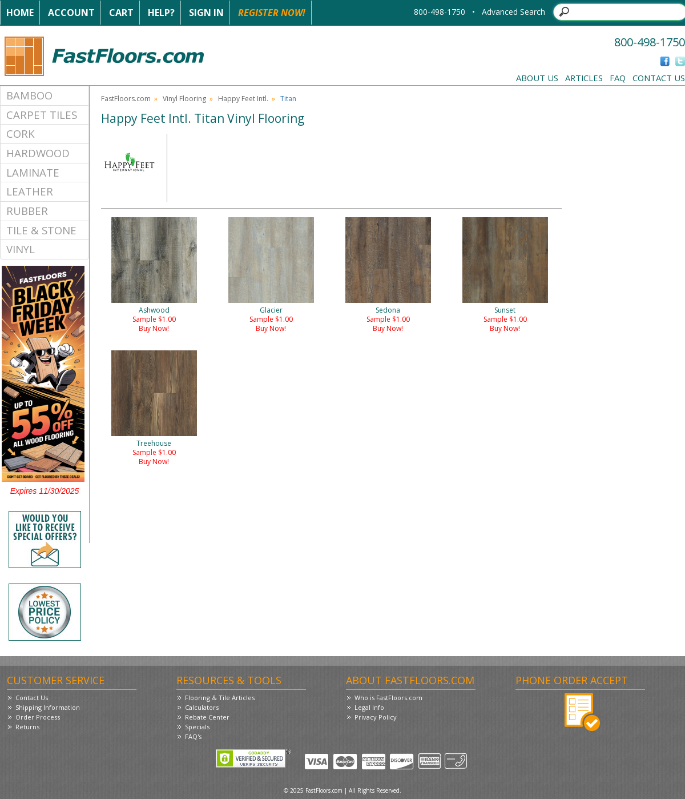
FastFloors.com (126, 98)
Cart (121, 12)
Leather (29, 191)
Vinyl (20, 249)
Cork (20, 133)
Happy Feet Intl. (243, 98)
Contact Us (658, 77)
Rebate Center (207, 717)
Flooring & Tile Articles (220, 697)
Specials (197, 726)
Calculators (202, 707)
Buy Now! (154, 328)
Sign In (206, 12)
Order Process (37, 717)
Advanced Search (513, 11)
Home (20, 12)
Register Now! (271, 12)
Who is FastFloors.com (388, 697)
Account (71, 12)
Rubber (27, 210)
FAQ (618, 77)
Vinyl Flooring (184, 98)
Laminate (32, 172)
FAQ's (193, 736)
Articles (584, 77)
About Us (537, 77)
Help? (161, 12)
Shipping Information (47, 707)
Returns (27, 726)
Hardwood (38, 153)
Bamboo (29, 95)
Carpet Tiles (41, 114)
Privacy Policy (375, 717)
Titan (288, 98)
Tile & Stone (41, 230)
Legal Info (369, 707)
